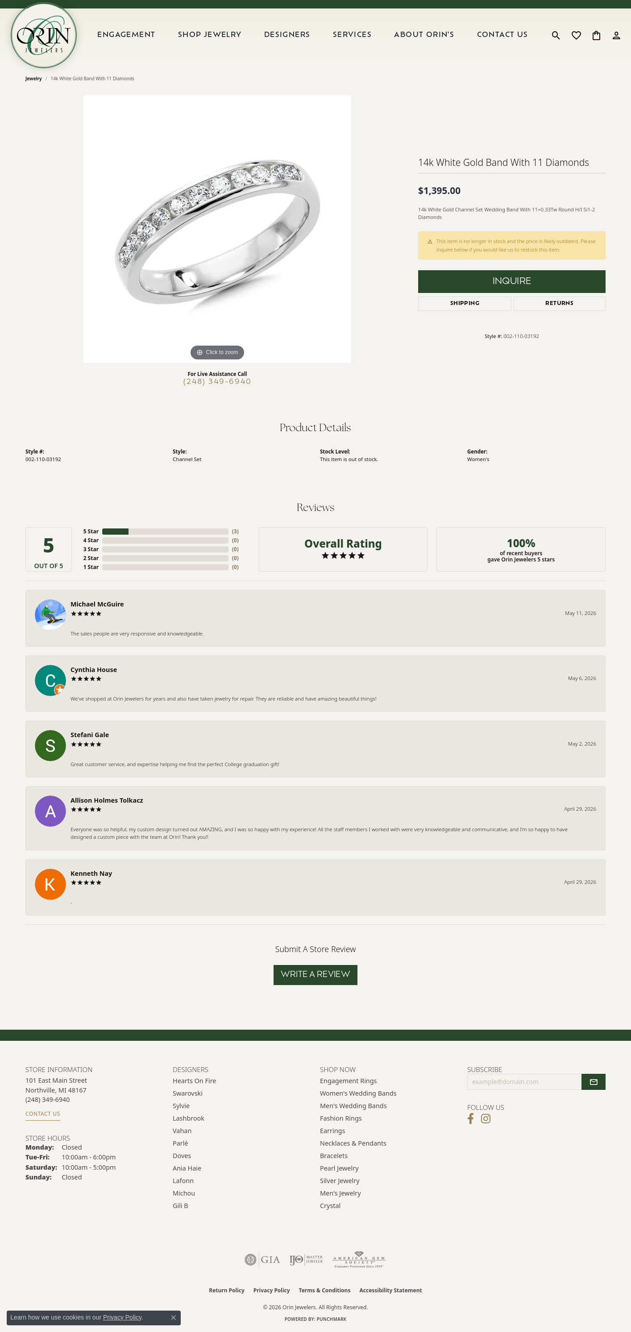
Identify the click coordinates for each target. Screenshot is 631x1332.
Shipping (464, 303)
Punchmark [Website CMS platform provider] (332, 1319)
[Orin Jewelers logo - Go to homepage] (43, 35)
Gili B (180, 1205)
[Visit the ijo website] (306, 1260)
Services (352, 35)
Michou (184, 1193)
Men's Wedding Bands (353, 1105)
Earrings (332, 1130)
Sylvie (181, 1105)
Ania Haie (187, 1168)
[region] (217, 229)
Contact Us (502, 35)
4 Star (91, 540)
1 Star (91, 567)
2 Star (91, 558)
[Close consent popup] (173, 1317)
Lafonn (183, 1180)
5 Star (91, 531)
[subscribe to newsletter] (593, 1082)
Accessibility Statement (390, 1290)
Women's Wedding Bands (358, 1093)
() (235, 531)
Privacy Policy (271, 1290)
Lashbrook (188, 1118)
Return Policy (227, 1290)
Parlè (180, 1143)
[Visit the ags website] (359, 1260)
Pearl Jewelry (339, 1168)
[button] (556, 35)
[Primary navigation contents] (312, 35)
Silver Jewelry (340, 1180)
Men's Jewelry (340, 1193)
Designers (287, 35)
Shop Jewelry (210, 35)
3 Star (91, 549)
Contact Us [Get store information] (42, 1114)
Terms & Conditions (325, 1290)
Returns (559, 303)
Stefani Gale (90, 734)
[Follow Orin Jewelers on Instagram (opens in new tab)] (485, 1118)
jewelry (33, 78)
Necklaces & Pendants (353, 1143)
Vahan (182, 1130)
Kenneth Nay (91, 873)
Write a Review (316, 975)
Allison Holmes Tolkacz (107, 800)
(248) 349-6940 (217, 382)
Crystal (330, 1205)
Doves (182, 1155)
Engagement (126, 35)
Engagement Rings (348, 1080)
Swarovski (188, 1093)
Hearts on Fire (194, 1080)
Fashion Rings (341, 1118)
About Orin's (424, 35)
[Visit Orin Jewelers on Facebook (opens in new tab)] (470, 1118)
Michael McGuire (97, 604)
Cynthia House (94, 669)
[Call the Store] (47, 1099)
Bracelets (334, 1155)
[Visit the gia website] (262, 1260)
